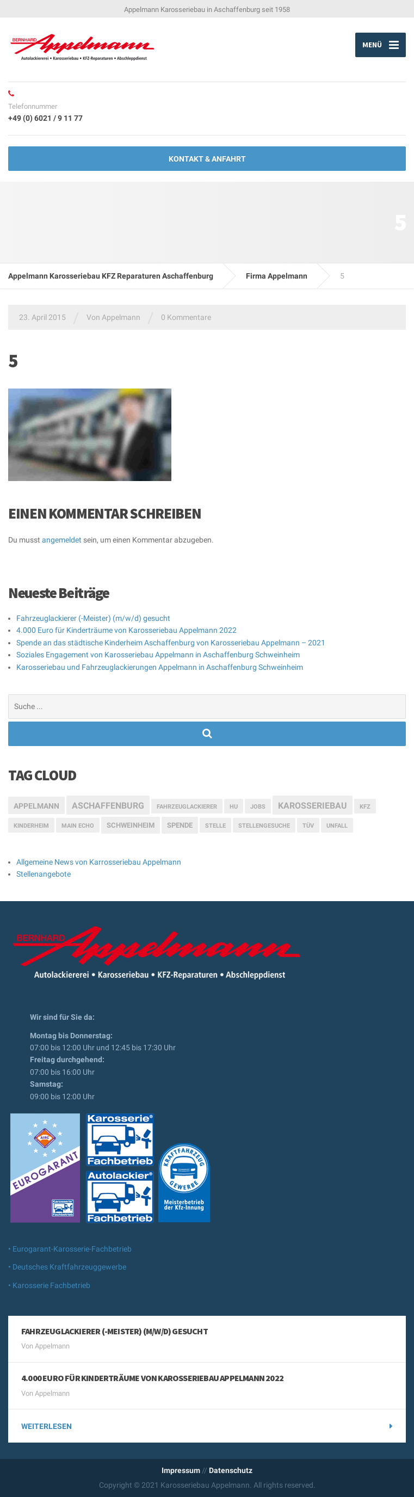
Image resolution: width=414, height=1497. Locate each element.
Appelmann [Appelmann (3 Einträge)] (36, 806)
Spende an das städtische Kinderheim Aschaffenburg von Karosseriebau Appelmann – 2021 (170, 642)
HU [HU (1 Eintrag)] (234, 806)
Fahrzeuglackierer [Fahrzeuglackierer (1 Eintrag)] (187, 806)
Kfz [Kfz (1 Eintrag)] (365, 806)
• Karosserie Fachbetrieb (49, 1285)
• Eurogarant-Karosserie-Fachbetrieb (70, 1249)
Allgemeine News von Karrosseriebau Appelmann (98, 862)
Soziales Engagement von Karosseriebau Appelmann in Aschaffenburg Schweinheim (158, 654)
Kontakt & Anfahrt (207, 159)
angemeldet (62, 539)
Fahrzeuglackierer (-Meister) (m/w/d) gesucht (93, 618)
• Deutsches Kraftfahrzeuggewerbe (67, 1266)
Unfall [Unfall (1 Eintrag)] (337, 825)
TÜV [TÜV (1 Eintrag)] (308, 825)
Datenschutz (230, 1470)
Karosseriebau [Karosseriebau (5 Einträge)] (312, 805)
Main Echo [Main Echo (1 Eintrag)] (77, 825)
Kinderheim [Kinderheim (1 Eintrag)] (31, 825)
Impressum (181, 1470)
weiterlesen (46, 1426)
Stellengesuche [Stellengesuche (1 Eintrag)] (264, 825)
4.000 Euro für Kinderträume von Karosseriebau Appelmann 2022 (126, 630)
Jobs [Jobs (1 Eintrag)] (257, 806)
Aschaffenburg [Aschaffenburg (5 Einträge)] (108, 805)
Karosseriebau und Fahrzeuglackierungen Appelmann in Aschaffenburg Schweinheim (159, 667)
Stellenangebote (43, 874)
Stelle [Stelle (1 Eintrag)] (215, 825)
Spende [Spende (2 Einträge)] (180, 825)
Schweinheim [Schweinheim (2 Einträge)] (131, 825)
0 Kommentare (186, 317)
